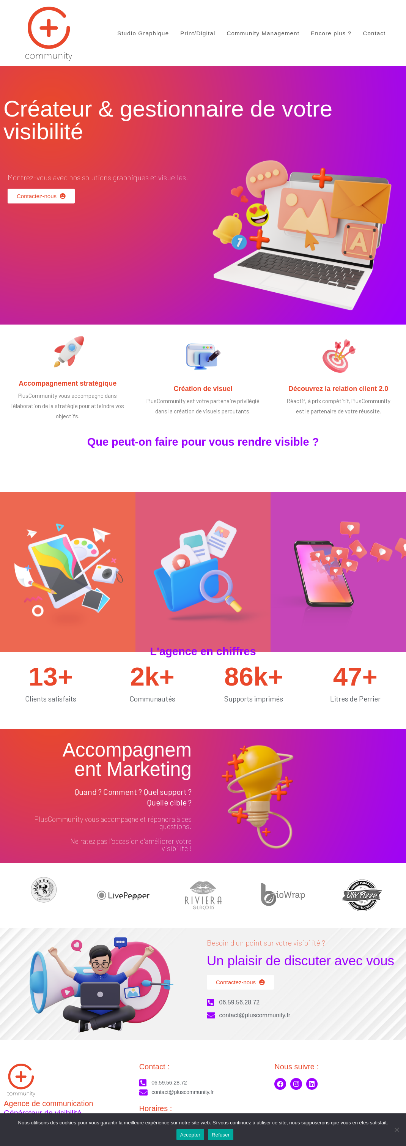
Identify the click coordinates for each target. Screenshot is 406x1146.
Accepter (190, 1135)
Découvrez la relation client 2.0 (338, 389)
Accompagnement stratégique (67, 383)
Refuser (221, 1135)
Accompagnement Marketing (127, 759)
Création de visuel (202, 389)
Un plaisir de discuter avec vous (300, 960)
